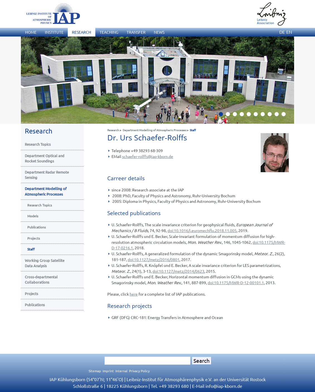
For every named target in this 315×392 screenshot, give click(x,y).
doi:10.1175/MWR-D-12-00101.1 (236, 282)
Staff (193, 130)
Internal (121, 371)
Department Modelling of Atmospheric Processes (154, 130)
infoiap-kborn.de (223, 386)
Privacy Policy (139, 371)
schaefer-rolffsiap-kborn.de (147, 156)
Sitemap (95, 371)
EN (289, 32)
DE (282, 32)
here (134, 293)
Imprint (108, 371)
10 (285, 115)
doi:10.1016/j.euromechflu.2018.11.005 (202, 230)
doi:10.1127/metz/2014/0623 (178, 271)
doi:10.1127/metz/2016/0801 (154, 259)
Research (113, 130)
